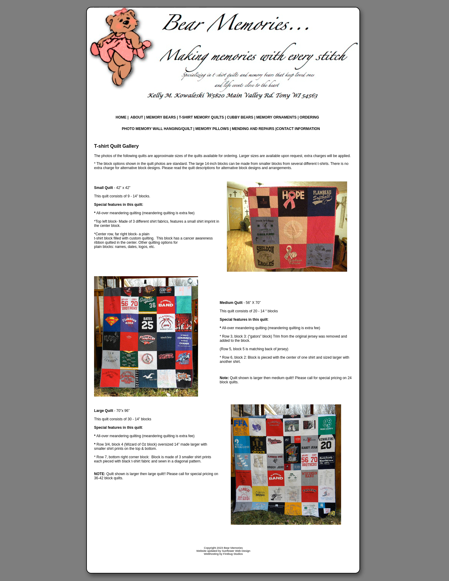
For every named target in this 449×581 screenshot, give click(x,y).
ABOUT (136, 117)
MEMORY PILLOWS (212, 129)
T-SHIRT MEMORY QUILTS (201, 117)
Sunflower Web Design (236, 550)
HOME (121, 117)
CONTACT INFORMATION (298, 129)
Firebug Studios (233, 553)
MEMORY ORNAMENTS (276, 117)
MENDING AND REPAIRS (253, 129)
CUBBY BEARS (239, 117)
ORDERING (309, 117)
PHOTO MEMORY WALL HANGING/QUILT (157, 129)
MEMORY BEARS (161, 117)
